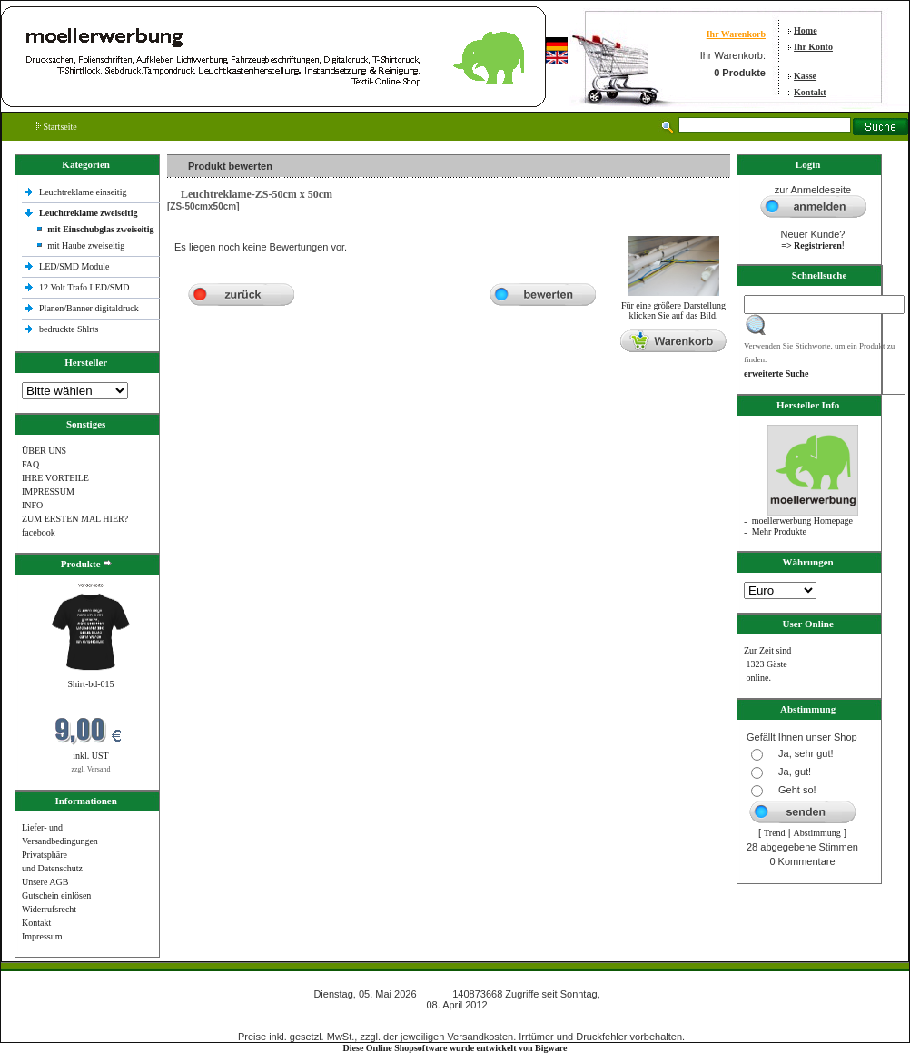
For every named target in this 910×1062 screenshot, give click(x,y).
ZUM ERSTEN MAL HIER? (75, 519)
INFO (32, 505)
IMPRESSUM (48, 492)
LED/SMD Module (74, 266)
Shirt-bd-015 (90, 684)
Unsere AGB (45, 882)
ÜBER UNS (44, 451)
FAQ (30, 464)
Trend (775, 833)
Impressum (42, 936)
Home (805, 30)
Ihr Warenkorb (736, 34)
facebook (38, 532)
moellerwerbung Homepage (802, 521)
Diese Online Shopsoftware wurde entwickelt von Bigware (455, 1048)
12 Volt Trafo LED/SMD (84, 287)
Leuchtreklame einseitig (84, 192)
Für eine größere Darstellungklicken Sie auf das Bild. (673, 306)
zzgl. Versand (91, 769)
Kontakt (810, 92)
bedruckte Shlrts (68, 329)
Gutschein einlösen (56, 895)
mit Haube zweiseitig (85, 246)
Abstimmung (817, 833)
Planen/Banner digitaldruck (89, 308)
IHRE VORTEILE (55, 478)
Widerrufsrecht (49, 909)
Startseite (56, 127)
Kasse (805, 76)
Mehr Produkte (779, 531)
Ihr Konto (813, 47)
